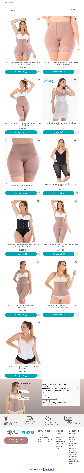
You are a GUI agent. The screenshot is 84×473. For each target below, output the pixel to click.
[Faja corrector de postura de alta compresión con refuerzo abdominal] (23, 45)
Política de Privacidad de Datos (74, 457)
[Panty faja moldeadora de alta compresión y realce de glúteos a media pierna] (60, 45)
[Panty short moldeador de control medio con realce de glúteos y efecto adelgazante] (23, 167)
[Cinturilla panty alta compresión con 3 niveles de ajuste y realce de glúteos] (23, 228)
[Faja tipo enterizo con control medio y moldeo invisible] (60, 167)
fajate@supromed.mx (45, 431)
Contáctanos (60, 442)
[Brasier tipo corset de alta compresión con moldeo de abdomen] (23, 349)
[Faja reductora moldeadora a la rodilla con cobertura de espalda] (60, 228)
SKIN (12, 2)
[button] (23, 18)
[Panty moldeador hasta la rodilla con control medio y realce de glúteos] (23, 106)
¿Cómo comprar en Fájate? (73, 440)
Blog (57, 445)
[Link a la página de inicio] (6, 2)
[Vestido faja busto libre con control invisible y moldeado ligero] (60, 106)
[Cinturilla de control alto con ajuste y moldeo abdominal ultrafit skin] (60, 288)
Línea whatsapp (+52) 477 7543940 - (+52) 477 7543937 (45, 436)
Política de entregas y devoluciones (73, 446)
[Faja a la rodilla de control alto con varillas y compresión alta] (23, 288)
